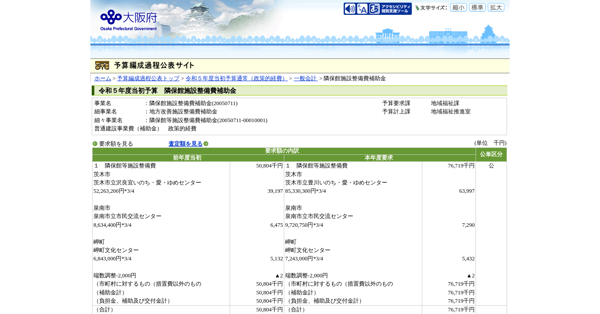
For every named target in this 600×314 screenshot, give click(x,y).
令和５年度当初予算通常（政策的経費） (237, 78)
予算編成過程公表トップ (148, 78)
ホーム (102, 78)
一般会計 (306, 78)
